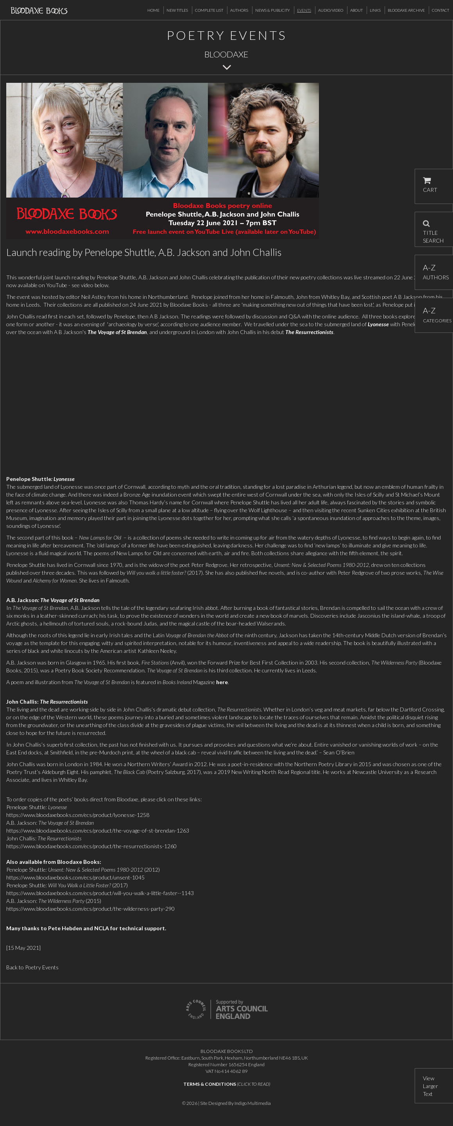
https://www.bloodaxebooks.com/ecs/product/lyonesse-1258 (77, 814)
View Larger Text (430, 1086)
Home (153, 10)
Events (304, 10)
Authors (239, 10)
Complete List (209, 10)
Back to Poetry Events (32, 967)
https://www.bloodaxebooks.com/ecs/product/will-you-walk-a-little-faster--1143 (100, 893)
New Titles (177, 10)
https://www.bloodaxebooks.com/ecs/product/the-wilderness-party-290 (90, 908)
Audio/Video (330, 10)
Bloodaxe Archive (406, 10)
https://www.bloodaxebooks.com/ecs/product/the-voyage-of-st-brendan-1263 (97, 830)
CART (430, 185)
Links (375, 10)
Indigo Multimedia (253, 1103)
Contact (440, 10)
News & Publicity (272, 10)
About (356, 10)
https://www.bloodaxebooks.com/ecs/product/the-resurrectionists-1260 (91, 846)
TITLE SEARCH (433, 229)
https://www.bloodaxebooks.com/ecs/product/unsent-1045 (75, 877)
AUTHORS (434, 272)
